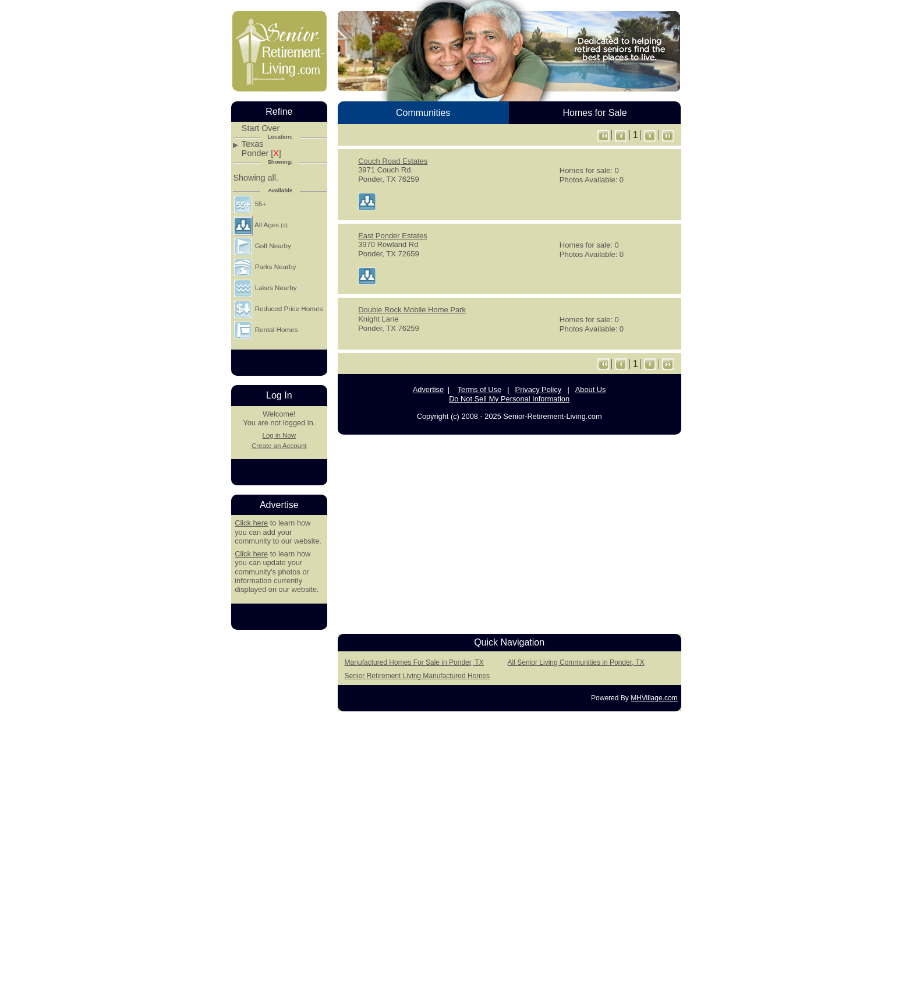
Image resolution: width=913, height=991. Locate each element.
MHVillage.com (654, 698)
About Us (590, 389)
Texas (253, 144)
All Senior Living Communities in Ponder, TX (576, 662)
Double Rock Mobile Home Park (412, 309)
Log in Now (279, 435)
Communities (423, 113)
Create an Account (279, 445)
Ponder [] (261, 153)
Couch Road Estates (392, 161)
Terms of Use (479, 389)
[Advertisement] (509, 530)
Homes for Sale (594, 113)
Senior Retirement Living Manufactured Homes (417, 676)
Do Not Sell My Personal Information (509, 398)
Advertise (428, 389)
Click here (251, 523)
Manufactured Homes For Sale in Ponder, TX (414, 662)
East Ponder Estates (392, 235)
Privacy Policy (538, 389)
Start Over (261, 128)
